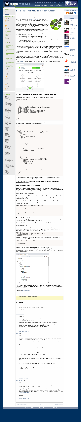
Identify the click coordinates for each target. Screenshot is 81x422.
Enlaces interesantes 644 (73, 41)
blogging (6, 112)
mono (6, 140)
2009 (6, 85)
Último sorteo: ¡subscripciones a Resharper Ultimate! (73, 30)
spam (6, 158)
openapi (35, 312)
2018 (6, 69)
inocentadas (7, 135)
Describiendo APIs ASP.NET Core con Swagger (9, 46)
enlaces (6, 125)
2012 (6, 79)
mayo (6, 38)
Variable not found (26, 303)
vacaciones (7, 164)
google (6, 130)
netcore (6, 143)
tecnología (6, 161)
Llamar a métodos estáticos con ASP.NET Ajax (72, 48)
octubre (7, 32)
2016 (6, 73)
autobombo (7, 108)
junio (6, 37)
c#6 (5, 116)
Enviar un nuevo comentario (22, 414)
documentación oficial (24, 406)
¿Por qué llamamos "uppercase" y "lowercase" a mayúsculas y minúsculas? (73, 61)
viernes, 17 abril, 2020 (24, 412)
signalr (6, 154)
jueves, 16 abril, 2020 (23, 391)
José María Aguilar (20, 327)
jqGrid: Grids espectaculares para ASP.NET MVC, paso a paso (73, 75)
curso (6, 122)
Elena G (18, 318)
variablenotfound (8, 165)
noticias (6, 145)
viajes (6, 168)
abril (6, 39)
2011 (6, 81)
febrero (7, 42)
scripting (6, 152)
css (5, 119)
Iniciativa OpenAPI (34, 19)
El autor (56, 2)
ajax (5, 98)
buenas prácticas (8, 114)
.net (5, 96)
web (5, 171)
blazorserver (7, 110)
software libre (7, 155)
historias (6, 133)
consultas (6, 118)
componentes (7, 117)
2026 (6, 18)
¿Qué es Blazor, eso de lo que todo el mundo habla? (10, 53)
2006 (6, 89)
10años (6, 97)
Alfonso (18, 346)
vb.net (6, 167)
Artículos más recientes (21, 417)
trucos (6, 162)
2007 (6, 88)
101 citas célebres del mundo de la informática (72, 36)
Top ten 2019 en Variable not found (9, 66)
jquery (6, 137)
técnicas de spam (8, 160)
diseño (6, 124)
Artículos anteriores (58, 417)
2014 (6, 76)
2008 (6, 86)
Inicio (52, 2)
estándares (7, 127)
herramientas (7, 131)
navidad (6, 142)
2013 (6, 78)
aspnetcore (7, 103)
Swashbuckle (36, 189)
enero (6, 43)
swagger (39, 312)
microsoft (6, 139)
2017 (6, 71)
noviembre (7, 31)
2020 (6, 28)
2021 (6, 27)
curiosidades (7, 121)
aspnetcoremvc (7, 104)
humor (6, 134)
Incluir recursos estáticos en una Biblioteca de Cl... (9, 59)
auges (6, 106)
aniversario (7, 99)
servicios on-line (7, 153)
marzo (6, 41)
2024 (6, 21)
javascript (6, 136)
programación (7, 149)
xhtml (6, 173)
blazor (6, 109)
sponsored (7, 159)
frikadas (6, 129)
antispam (6, 100)
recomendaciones (8, 151)
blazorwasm (7, 111)
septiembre (7, 34)
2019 (6, 68)
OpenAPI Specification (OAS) (23, 18)
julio (6, 35)
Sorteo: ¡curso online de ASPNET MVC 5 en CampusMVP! (73, 68)
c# (5, 115)
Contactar (61, 2)
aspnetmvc (7, 105)
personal (6, 148)
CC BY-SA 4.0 (55, 421)
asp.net (6, 102)
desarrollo (6, 123)
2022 (6, 25)
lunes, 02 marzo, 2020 (24, 325)
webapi (6, 172)
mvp (5, 141)
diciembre (7, 30)
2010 (6, 83)
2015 (6, 74)
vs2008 (6, 170)
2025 (6, 20)
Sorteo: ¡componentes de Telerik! (73, 54)
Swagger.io (22, 61)
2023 (6, 23)
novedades (7, 146)
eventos (6, 128)
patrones (6, 147)
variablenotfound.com (9, 166)
